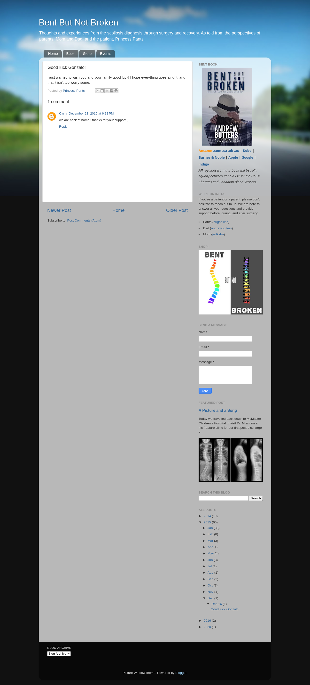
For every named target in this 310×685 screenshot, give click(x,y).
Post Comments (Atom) (84, 220)
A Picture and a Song (218, 410)
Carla (63, 113)
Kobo (247, 150)
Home (53, 53)
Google (247, 157)
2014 (208, 516)
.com (217, 150)
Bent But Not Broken (78, 22)
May (211, 553)
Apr (211, 547)
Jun (211, 560)
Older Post (177, 210)
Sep (211, 579)
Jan (211, 528)
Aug (211, 572)
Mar (211, 541)
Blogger (180, 673)
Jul (210, 566)
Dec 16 (217, 604)
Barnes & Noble (212, 157)
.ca (224, 150)
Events (105, 53)
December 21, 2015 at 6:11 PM (91, 113)
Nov (211, 592)
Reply (63, 126)
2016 (208, 620)
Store (87, 53)
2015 (208, 522)
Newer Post (59, 210)
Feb (211, 534)
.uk (230, 150)
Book (70, 53)
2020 (208, 627)
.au (236, 150)
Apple (233, 157)
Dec (211, 598)
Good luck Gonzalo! (225, 609)
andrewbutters (221, 228)
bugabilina (220, 222)
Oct (211, 585)
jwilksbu (218, 234)
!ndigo (204, 164)
